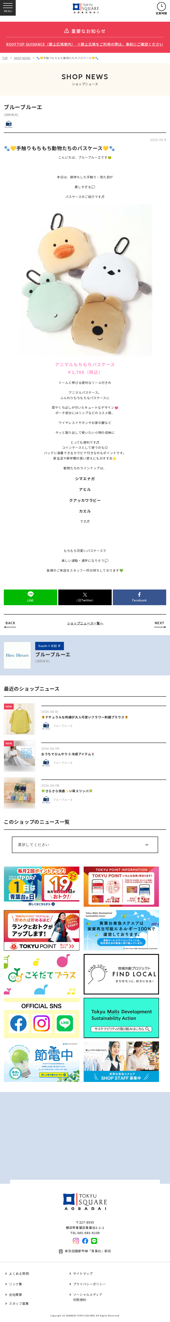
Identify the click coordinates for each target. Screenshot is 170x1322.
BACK (10, 623)
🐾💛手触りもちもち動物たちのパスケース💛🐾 (67, 58)
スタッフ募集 (19, 1303)
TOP (5, 58)
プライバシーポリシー (89, 1284)
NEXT (159, 623)
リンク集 (15, 1284)
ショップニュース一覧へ (85, 623)
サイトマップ (83, 1273)
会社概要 (15, 1294)
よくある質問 (19, 1273)
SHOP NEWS (22, 58)
